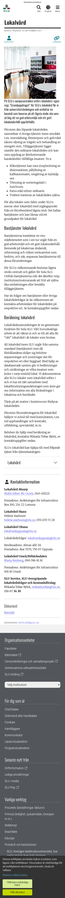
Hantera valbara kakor (15, 875)
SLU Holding (12, 674)
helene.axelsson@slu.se (19, 520)
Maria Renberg (13, 560)
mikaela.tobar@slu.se (46, 587)
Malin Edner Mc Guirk (18, 493)
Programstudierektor (17, 748)
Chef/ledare (12, 709)
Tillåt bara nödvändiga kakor (17, 883)
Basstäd (9, 612)
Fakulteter (11, 648)
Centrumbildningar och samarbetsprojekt (29, 661)
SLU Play (10, 787)
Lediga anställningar (17, 774)
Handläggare (12, 728)
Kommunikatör (14, 735)
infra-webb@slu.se (28, 623)
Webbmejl (11, 825)
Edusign (10, 838)
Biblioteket (11, 655)
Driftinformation (14, 768)
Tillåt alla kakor (17, 892)
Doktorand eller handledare (21, 716)
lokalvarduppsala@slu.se (20, 531)
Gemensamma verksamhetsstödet (25, 668)
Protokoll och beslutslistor (20, 844)
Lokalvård (32, 462)
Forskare (10, 722)
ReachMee (11, 832)
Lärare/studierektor (16, 741)
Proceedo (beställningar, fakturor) (25, 807)
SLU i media (12, 781)
